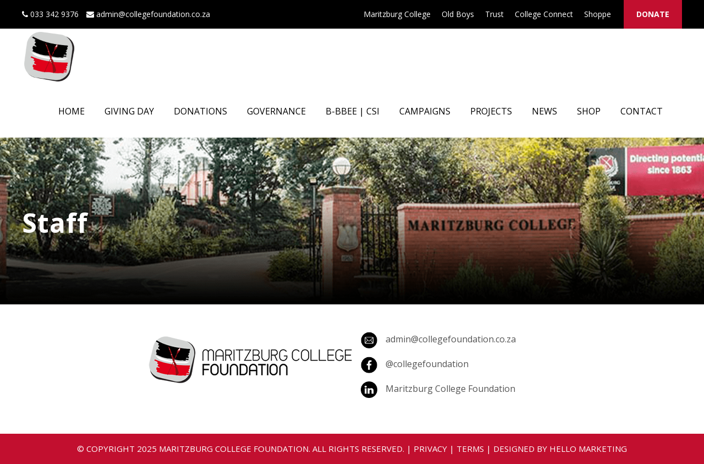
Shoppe (597, 14)
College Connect (544, 14)
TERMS (470, 448)
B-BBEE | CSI (353, 111)
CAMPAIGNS (424, 111)
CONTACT (641, 111)
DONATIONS (200, 111)
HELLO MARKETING (588, 448)
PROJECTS (491, 111)
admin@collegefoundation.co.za (451, 339)
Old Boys (458, 14)
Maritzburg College (397, 14)
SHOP (589, 111)
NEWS (544, 111)
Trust (494, 14)
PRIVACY (430, 448)
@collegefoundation (427, 364)
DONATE (652, 14)
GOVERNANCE (276, 111)
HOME (71, 111)
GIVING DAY (129, 111)
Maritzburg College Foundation (450, 389)
